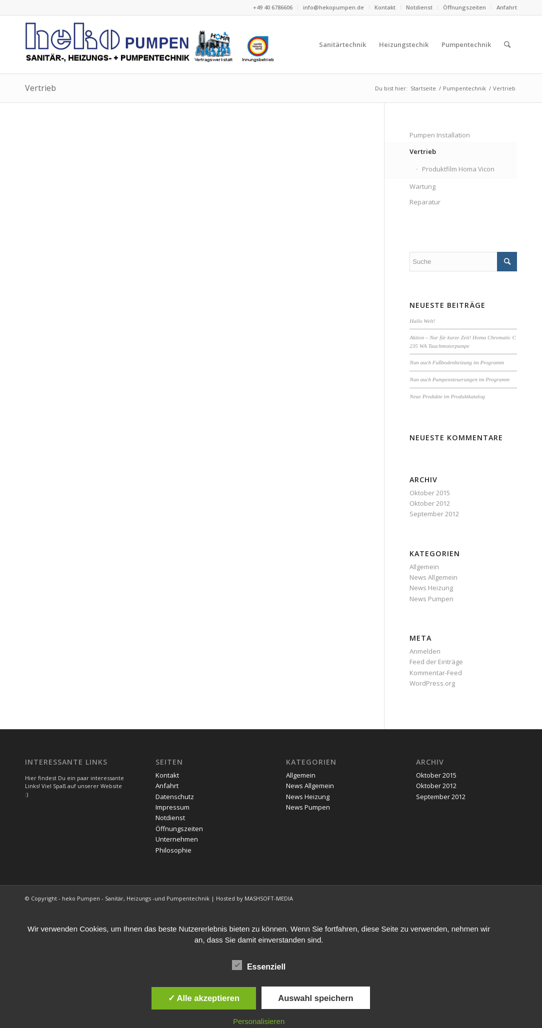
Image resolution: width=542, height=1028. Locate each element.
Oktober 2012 (430, 503)
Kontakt (385, 7)
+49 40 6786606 (272, 7)
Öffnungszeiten (464, 7)
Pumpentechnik (464, 88)
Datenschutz (175, 796)
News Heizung (431, 587)
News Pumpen (432, 598)
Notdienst (419, 7)
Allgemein (424, 566)
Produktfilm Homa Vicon (458, 168)
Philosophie (174, 850)
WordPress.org (432, 683)
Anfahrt (506, 7)
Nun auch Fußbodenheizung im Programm (457, 362)
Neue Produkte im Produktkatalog (447, 396)
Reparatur (425, 201)
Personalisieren (258, 1021)
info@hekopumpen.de (333, 7)
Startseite (423, 88)
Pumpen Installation (440, 134)
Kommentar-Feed (436, 672)
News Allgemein (434, 577)
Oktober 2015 (430, 492)
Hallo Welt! (422, 321)
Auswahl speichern (315, 998)
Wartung (423, 186)
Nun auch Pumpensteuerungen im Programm (460, 379)
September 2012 (434, 513)
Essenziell (259, 965)
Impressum (173, 807)
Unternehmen (177, 839)
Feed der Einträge (436, 661)
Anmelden (425, 651)
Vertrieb (40, 87)
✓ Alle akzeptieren (204, 998)
